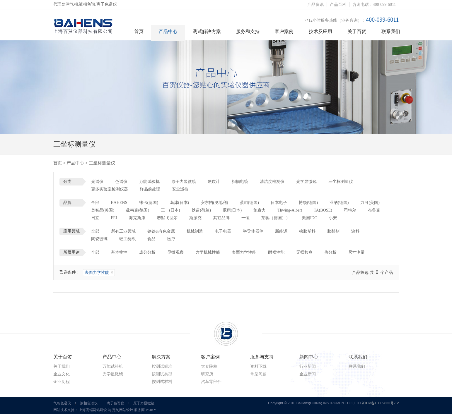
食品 (151, 239)
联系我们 (390, 31)
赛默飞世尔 (167, 218)
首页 (139, 31)
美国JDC (309, 218)
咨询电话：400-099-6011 (374, 4)
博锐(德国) (308, 202)
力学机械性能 (207, 252)
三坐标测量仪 (340, 181)
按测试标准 (162, 366)
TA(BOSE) (323, 210)
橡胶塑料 (307, 231)
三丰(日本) (170, 210)
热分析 (330, 252)
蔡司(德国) (249, 202)
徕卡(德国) (148, 202)
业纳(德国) (339, 202)
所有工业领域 (123, 231)
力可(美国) (369, 202)
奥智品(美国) (102, 210)
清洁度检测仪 (272, 181)
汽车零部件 (211, 381)
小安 (333, 218)
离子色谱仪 (115, 403)
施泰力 (259, 210)
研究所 (207, 374)
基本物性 (119, 252)
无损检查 (304, 252)
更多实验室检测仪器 (109, 189)
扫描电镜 (240, 181)
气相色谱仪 (62, 403)
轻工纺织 (127, 239)
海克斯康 (137, 218)
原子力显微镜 (183, 181)
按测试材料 (162, 381)
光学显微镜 (306, 181)
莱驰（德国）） (275, 218)
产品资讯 (315, 4)
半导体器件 (253, 231)
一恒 (245, 218)
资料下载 (258, 366)
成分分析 (147, 252)
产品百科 (338, 4)
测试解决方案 (207, 31)
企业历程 (61, 381)
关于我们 (61, 366)
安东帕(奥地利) (214, 202)
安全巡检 (180, 189)
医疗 (171, 239)
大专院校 (209, 366)
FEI (114, 218)
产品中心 (168, 31)
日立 (95, 218)
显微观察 (175, 252)
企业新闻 (307, 374)
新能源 (281, 231)
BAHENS (119, 202)
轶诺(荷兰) (201, 210)
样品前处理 (150, 189)
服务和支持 (248, 31)
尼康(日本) (232, 210)
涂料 (355, 231)
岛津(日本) (179, 202)
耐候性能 (276, 252)
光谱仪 (97, 181)
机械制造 (195, 231)
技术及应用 (320, 31)
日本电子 (279, 202)
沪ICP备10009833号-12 (380, 403)
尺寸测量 (356, 252)
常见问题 (258, 374)
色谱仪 (121, 181)
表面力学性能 (244, 252)
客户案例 (284, 31)
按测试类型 (162, 374)
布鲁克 (374, 210)
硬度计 (214, 181)
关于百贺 (356, 31)
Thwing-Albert (289, 210)
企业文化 (61, 374)
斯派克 (195, 218)
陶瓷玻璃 (99, 239)
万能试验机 (149, 181)
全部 (95, 202)
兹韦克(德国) (137, 210)
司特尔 (350, 210)
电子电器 (223, 231)
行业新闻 (307, 366)
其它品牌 (221, 218)
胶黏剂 (333, 231)
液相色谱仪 (89, 403)
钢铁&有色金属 (161, 231)
